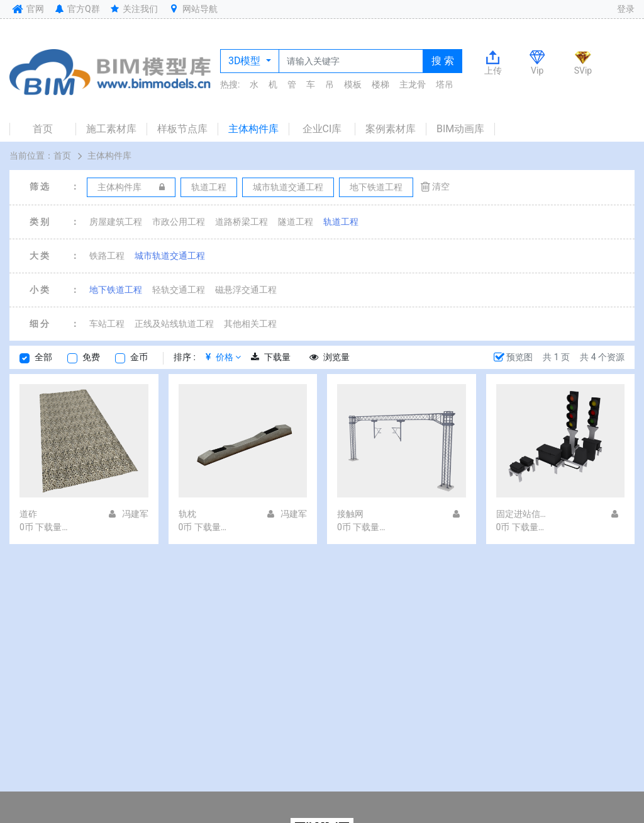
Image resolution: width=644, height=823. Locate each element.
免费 (91, 357)
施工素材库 (111, 129)
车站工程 (107, 324)
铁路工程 (107, 256)
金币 (139, 357)
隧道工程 (295, 222)
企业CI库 (322, 129)
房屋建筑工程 (115, 222)
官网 (26, 9)
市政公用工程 (178, 222)
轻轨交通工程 (178, 290)
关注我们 (133, 9)
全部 (43, 357)
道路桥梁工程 (241, 222)
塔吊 (444, 84)
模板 (353, 84)
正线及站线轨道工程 (174, 324)
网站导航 (192, 9)
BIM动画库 (460, 129)
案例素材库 (390, 129)
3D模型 (245, 61)
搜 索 (442, 61)
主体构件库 (253, 129)
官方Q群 (76, 9)
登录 (626, 9)
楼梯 (380, 84)
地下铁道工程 (115, 290)
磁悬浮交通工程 (246, 290)
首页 (43, 129)
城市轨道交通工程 (170, 256)
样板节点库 (182, 129)
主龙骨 (412, 84)
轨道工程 (340, 222)
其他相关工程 (250, 324)
